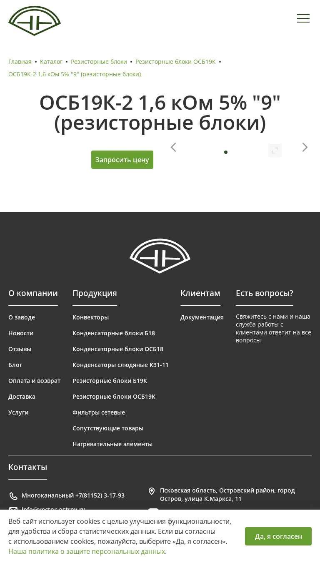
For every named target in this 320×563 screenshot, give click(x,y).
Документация (202, 317)
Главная (20, 61)
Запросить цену (122, 159)
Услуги (18, 412)
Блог (15, 365)
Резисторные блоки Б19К (109, 381)
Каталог (51, 61)
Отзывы (19, 349)
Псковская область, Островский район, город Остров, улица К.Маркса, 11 (221, 494)
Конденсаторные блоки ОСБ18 (117, 349)
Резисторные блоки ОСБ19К (175, 61)
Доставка (21, 396)
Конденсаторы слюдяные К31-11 (120, 365)
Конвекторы (90, 317)
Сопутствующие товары (107, 428)
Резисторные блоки (99, 61)
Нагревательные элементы (112, 444)
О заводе (21, 317)
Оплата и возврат (34, 381)
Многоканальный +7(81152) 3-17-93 (66, 496)
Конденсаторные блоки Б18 (113, 333)
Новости (20, 333)
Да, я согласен (278, 536)
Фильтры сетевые (98, 412)
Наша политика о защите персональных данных (86, 551)
